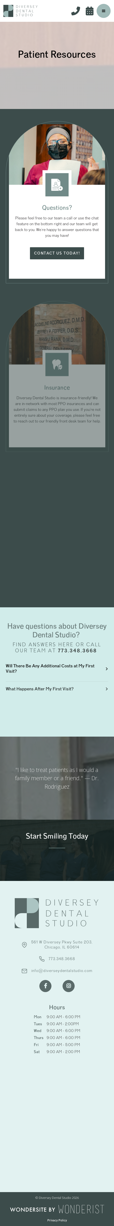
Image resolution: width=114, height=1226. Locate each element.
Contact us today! (57, 253)
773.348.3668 (78, 651)
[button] (104, 11)
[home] (20, 11)
